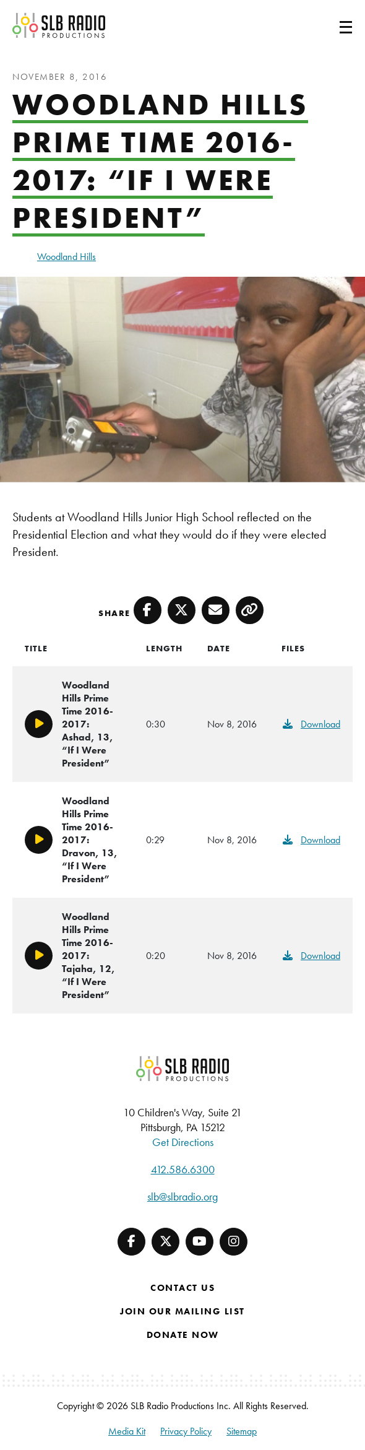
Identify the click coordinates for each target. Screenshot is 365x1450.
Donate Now (183, 1335)
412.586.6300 (183, 1169)
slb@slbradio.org (182, 1196)
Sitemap (241, 1431)
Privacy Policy (186, 1431)
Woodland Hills (66, 256)
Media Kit (126, 1431)
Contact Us (182, 1288)
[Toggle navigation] (331, 25)
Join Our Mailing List (182, 1311)
